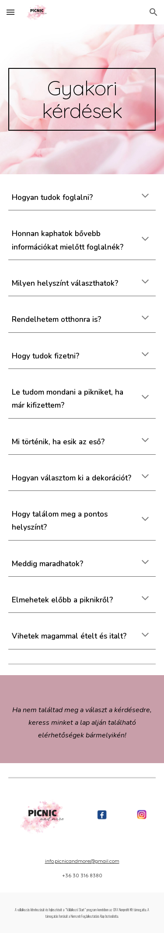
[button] (10, 12)
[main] (82, 99)
